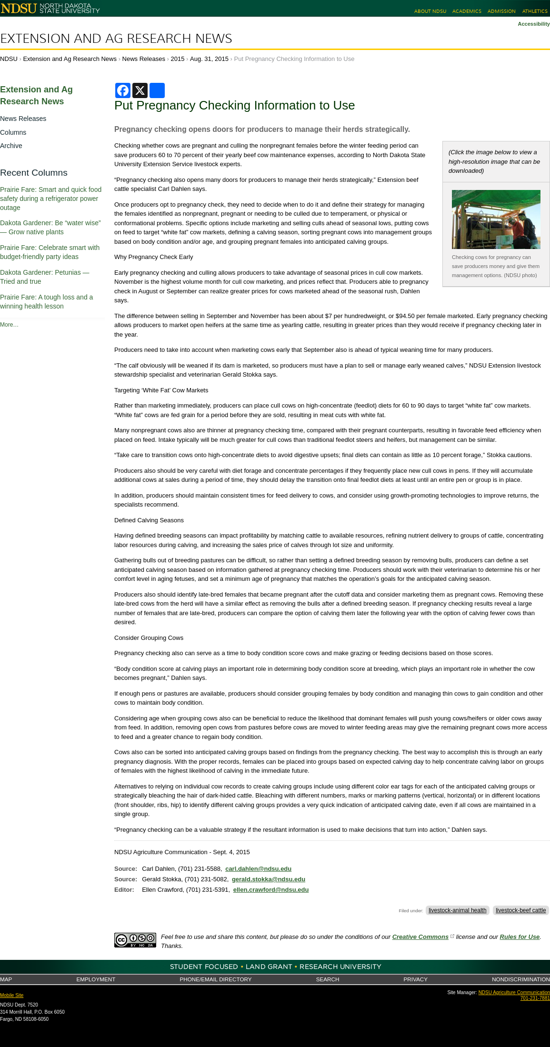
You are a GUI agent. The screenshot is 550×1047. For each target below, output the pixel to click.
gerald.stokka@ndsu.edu (268, 879)
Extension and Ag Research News (116, 38)
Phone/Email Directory (215, 979)
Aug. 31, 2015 (209, 58)
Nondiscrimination (521, 979)
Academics (466, 11)
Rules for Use (520, 936)
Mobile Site (11, 995)
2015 (178, 58)
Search (328, 979)
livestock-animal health (457, 910)
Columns (13, 132)
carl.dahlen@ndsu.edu (258, 868)
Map (6, 979)
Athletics (535, 11)
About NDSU (430, 11)
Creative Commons (420, 936)
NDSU (9, 58)
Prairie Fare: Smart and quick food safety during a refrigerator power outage (50, 198)
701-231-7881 (535, 998)
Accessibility (534, 24)
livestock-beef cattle (521, 910)
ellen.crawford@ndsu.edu (271, 889)
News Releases (143, 58)
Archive (11, 146)
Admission (502, 11)
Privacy (416, 979)
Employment (95, 979)
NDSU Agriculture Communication (514, 992)
